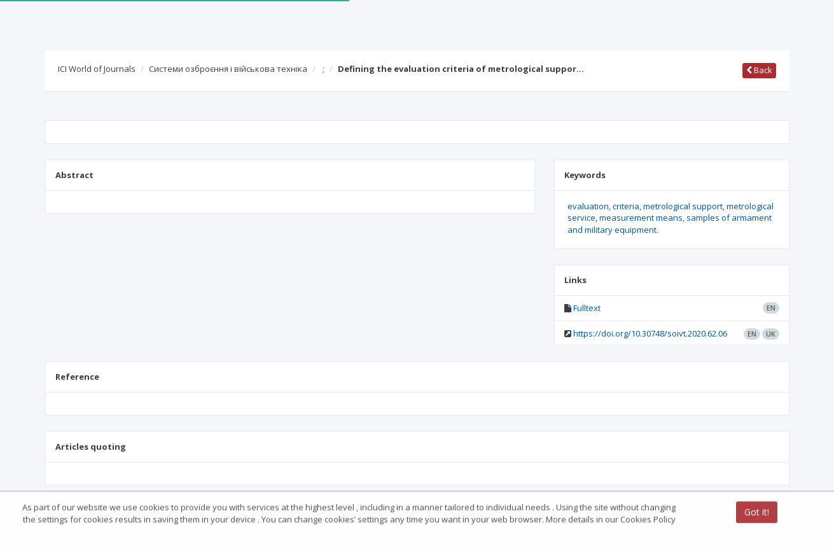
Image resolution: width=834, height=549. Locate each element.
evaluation (588, 206)
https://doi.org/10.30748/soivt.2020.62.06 (650, 333)
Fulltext (587, 308)
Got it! (756, 513)
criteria (626, 206)
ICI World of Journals (97, 68)
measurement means (641, 217)
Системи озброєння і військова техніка (228, 68)
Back (759, 70)
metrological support (683, 206)
